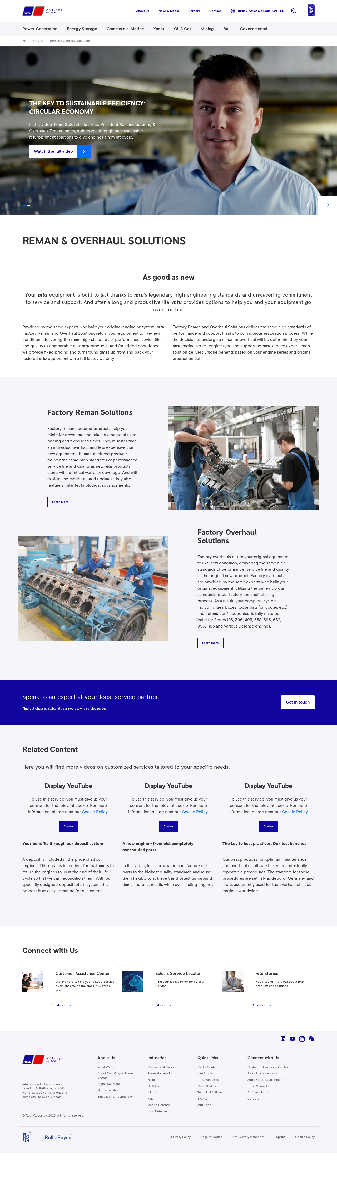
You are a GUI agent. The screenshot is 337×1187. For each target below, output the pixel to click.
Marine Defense (158, 1105)
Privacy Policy (181, 1137)
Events (202, 1099)
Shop (204, 1105)
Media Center (207, 1067)
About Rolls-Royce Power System (115, 1075)
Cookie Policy (94, 812)
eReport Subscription (265, 1080)
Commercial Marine (161, 1067)
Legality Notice (211, 1137)
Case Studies (206, 1086)
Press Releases (208, 1080)
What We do (106, 1067)
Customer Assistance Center (267, 1067)
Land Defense (157, 1111)
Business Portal (258, 1092)
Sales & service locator (263, 1073)
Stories (205, 1073)
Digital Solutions (108, 1084)
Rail (150, 1099)
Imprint (280, 1137)
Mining (152, 1092)
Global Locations (109, 1090)
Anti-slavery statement (248, 1137)
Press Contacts (258, 1086)
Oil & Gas (153, 1086)
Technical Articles (209, 1092)
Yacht (151, 1080)
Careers (253, 1099)
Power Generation (160, 1073)
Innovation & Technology (115, 1096)
